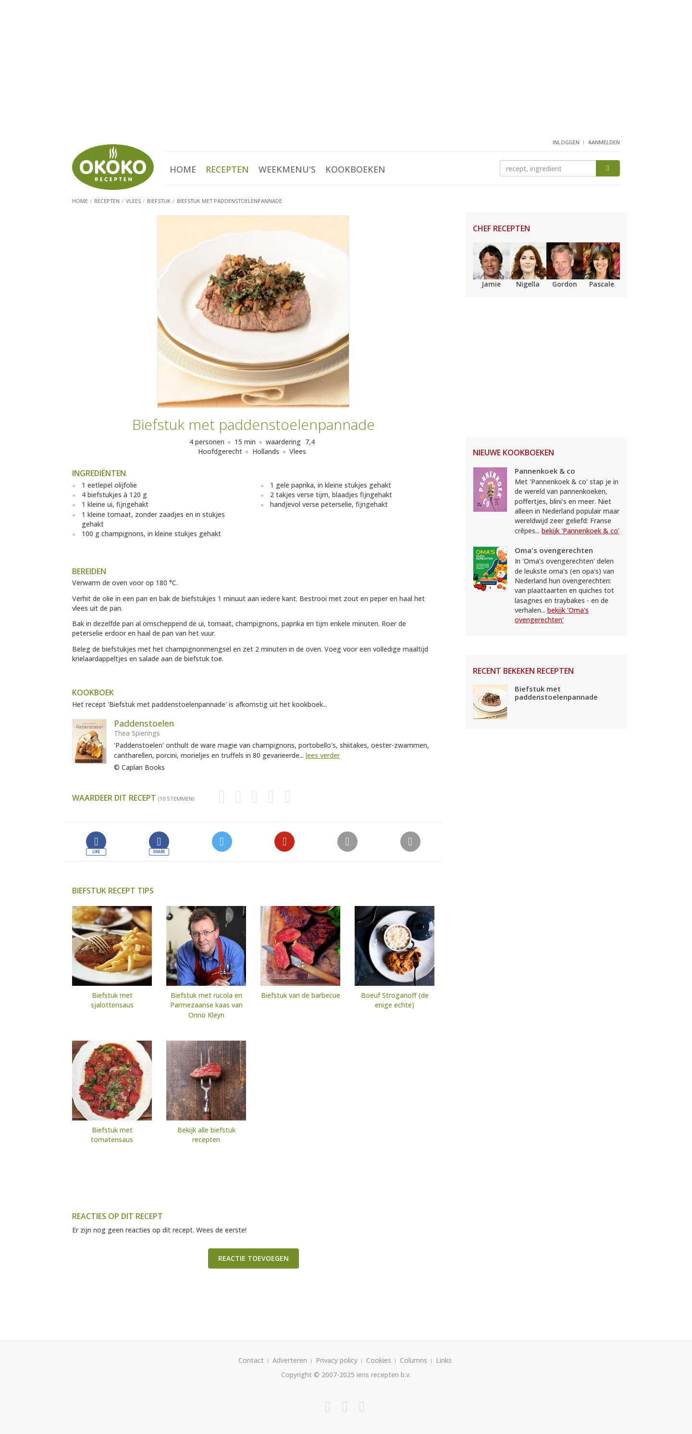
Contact (251, 1360)
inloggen (566, 142)
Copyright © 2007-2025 (318, 1374)
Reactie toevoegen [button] (253, 1258)
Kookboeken (355, 169)
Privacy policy (337, 1360)
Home (183, 169)
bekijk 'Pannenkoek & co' (580, 530)
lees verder (323, 755)
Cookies (378, 1360)
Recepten (227, 169)
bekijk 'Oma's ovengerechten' (552, 614)
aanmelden (604, 142)
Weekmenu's (287, 169)
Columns (413, 1360)
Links (444, 1360)
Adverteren (289, 1360)
